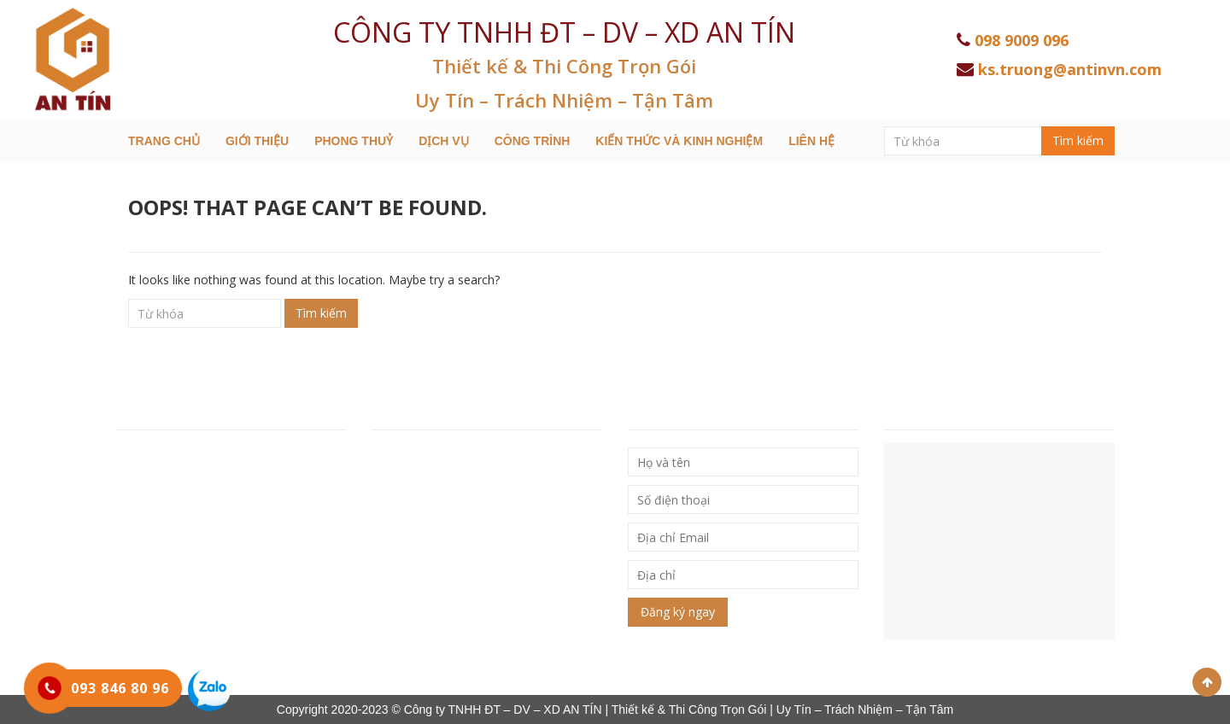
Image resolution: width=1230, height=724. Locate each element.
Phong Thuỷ (353, 141)
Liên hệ (811, 141)
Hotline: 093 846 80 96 (182, 527)
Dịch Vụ (444, 141)
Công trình (533, 141)
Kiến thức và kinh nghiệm (679, 141)
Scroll (1206, 682)
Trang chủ (164, 141)
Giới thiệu (257, 141)
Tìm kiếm (1078, 140)
